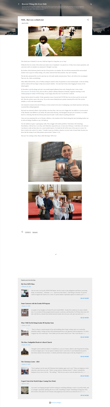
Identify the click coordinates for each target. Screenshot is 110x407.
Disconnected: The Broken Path (30, 91)
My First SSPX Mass (28, 284)
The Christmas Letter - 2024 (30, 362)
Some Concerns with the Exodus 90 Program (35, 303)
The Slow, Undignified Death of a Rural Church (36, 342)
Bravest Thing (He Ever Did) (34, 4)
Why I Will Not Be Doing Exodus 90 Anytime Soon (37, 323)
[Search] (91, 4)
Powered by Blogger (55, 402)
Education (35, 232)
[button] (88, 20)
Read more (85, 298)
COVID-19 (28, 232)
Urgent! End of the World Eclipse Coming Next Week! (38, 381)
